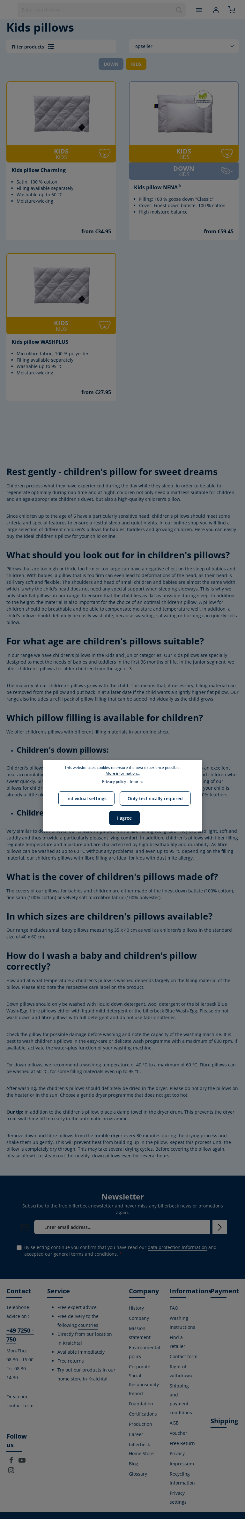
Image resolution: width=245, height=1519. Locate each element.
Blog (133, 1464)
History (136, 1308)
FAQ (174, 1308)
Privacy (177, 1453)
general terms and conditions (85, 1254)
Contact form (183, 1356)
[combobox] (95, 10)
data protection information (177, 1247)
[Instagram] (11, 1472)
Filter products (33, 46)
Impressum (182, 1464)
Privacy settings (178, 1497)
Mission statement (140, 1332)
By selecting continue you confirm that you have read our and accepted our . (120, 1250)
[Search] (179, 10)
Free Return (182, 1443)
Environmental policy (144, 1351)
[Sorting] (184, 46)
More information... (123, 773)
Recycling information (182, 1478)
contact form (19, 1405)
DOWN (111, 64)
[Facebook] (12, 1462)
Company (139, 1318)
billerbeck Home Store (141, 1448)
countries (88, 1325)
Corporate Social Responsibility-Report (144, 1380)
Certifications (143, 1414)
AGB (174, 1423)
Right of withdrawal (182, 1371)
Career (136, 1434)
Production (140, 1424)
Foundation (141, 1404)
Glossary (138, 1474)
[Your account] (216, 10)
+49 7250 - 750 (20, 1335)
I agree (124, 818)
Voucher (178, 1433)
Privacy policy (114, 781)
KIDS (136, 64)
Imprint (136, 781)
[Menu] (199, 10)
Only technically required (155, 798)
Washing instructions (182, 1322)
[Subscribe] (219, 1227)
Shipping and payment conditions (181, 1399)
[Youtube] (22, 1462)
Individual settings (86, 798)
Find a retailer (177, 1341)
